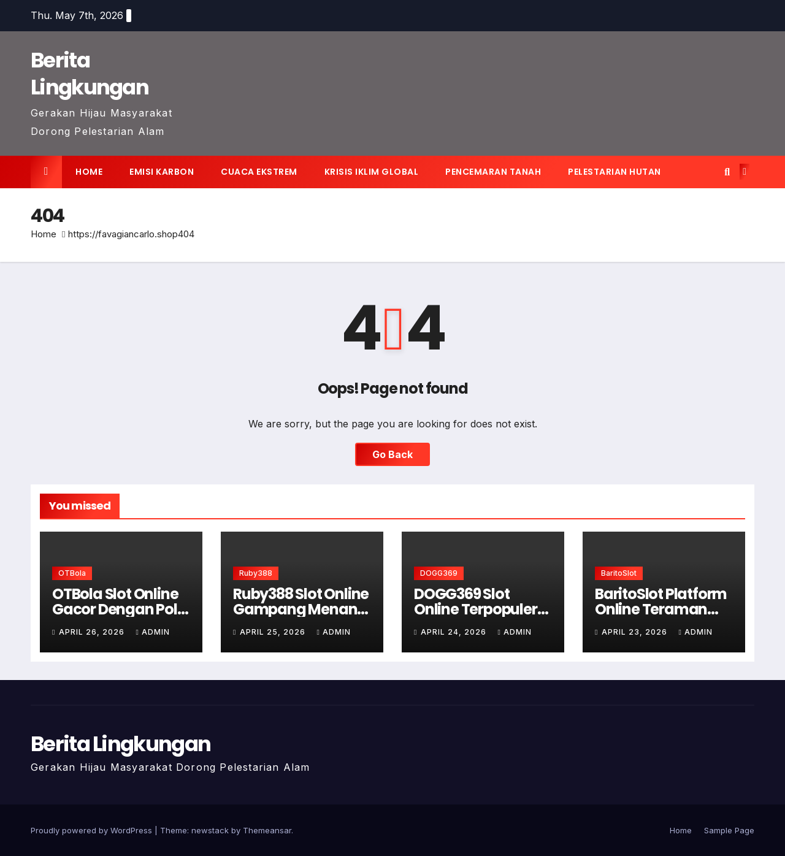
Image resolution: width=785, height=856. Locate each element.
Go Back (392, 454)
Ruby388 (255, 573)
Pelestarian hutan (614, 172)
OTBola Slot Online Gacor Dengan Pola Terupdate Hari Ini (119, 609)
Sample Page (729, 830)
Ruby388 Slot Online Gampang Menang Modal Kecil (301, 609)
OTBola (72, 573)
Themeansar (267, 830)
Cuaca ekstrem (259, 172)
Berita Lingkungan (89, 73)
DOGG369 (439, 573)
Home (88, 172)
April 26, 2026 (93, 631)
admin (152, 631)
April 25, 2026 (274, 631)
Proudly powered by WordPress (93, 830)
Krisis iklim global (371, 172)
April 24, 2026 (455, 631)
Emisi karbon (161, 172)
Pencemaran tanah (493, 172)
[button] (727, 172)
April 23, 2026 (636, 631)
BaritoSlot (619, 573)
